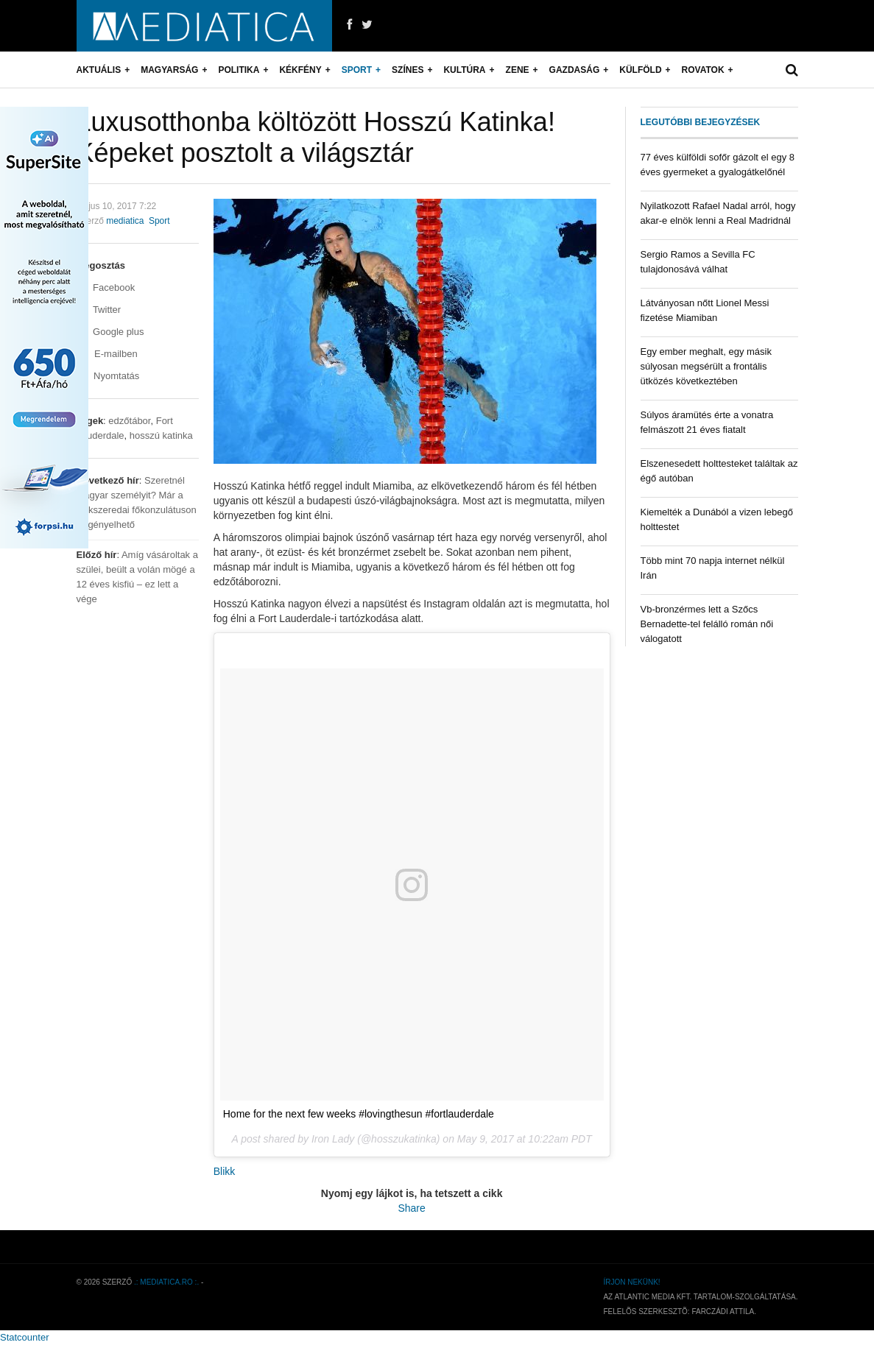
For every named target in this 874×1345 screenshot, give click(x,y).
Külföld (640, 70)
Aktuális (99, 70)
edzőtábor (129, 420)
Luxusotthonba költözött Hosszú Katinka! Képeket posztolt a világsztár (316, 137)
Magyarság (169, 70)
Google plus (110, 331)
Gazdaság (574, 70)
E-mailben (107, 353)
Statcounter (24, 1337)
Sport (357, 70)
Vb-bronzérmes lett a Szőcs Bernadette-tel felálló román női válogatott (707, 624)
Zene (517, 70)
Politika (238, 70)
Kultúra (464, 70)
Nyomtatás (108, 375)
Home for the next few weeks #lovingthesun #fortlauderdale (358, 1114)
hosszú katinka (161, 435)
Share (411, 1208)
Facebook (106, 287)
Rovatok (703, 70)
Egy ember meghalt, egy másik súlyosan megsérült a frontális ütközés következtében (706, 366)
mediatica (125, 221)
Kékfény (300, 70)
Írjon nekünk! (631, 1282)
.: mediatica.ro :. (166, 1282)
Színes (407, 70)
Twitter (99, 309)
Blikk (225, 1171)
